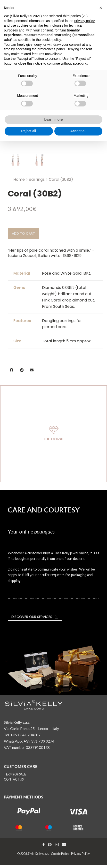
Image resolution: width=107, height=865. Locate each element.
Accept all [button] (78, 131)
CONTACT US (14, 779)
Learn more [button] (53, 119)
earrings (37, 179)
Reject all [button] (28, 131)
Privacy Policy (80, 854)
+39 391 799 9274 (39, 741)
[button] (23, 233)
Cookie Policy (60, 854)
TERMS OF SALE (15, 774)
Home (19, 179)
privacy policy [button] (84, 21)
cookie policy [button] (51, 40)
